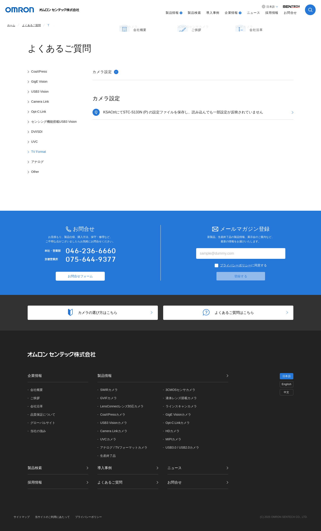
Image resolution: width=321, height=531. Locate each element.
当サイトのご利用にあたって (52, 517)
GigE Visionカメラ (178, 414)
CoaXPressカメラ (112, 414)
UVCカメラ (108, 439)
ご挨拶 (35, 398)
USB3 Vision (40, 91)
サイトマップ (22, 517)
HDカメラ (172, 431)
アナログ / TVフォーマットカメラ (123, 447)
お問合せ (290, 12)
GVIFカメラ (108, 398)
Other (35, 172)
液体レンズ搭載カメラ (181, 398)
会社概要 (36, 390)
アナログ (37, 161)
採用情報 (271, 12)
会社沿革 (36, 406)
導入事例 (212, 12)
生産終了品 (108, 455)
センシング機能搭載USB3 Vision (54, 121)
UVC (34, 141)
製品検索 (194, 12)
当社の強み (38, 431)
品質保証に (42, 414)
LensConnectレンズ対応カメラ (122, 406)
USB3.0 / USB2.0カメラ (182, 447)
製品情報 (172, 12)
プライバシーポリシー (235, 265)
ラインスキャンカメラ (181, 406)
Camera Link (40, 101)
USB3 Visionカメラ (113, 423)
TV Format (38, 151)
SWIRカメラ (109, 390)
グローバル (42, 423)
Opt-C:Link (38, 111)
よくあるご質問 (109, 482)
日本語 (286, 376)
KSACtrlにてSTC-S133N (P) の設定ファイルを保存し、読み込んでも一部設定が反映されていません (183, 112)
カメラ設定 (105, 72)
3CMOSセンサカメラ (180, 390)
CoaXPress (39, 71)
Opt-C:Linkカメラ (178, 423)
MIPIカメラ (173, 439)
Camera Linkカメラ (113, 431)
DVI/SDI (37, 131)
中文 (286, 392)
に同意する (243, 265)
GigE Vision (39, 81)
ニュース (253, 12)
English (287, 384)
